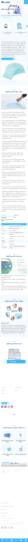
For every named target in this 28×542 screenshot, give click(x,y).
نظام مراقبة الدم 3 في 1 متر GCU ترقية (7, 33)
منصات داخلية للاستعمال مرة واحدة (7, 455)
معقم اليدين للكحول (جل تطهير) (20, 441)
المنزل (4, 15)
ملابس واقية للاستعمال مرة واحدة (20, 33)
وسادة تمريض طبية (8, 17)
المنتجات (8, 15)
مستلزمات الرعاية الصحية (16, 15)
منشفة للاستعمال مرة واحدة (20, 454)
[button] (27, 26)
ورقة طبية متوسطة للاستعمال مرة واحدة (7, 441)
